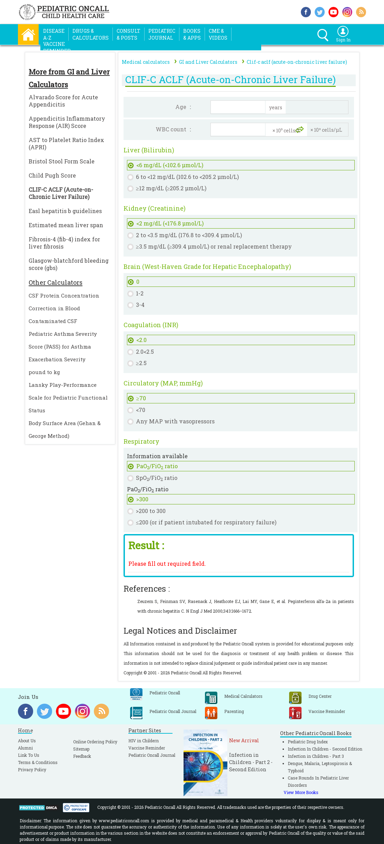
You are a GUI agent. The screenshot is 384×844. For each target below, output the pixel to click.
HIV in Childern (143, 740)
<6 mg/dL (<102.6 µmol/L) (169, 165)
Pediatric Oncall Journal (151, 755)
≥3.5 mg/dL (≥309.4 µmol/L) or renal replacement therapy (214, 246)
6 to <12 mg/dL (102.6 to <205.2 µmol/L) (187, 176)
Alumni (25, 748)
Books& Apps (192, 34)
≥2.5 (141, 362)
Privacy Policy (32, 769)
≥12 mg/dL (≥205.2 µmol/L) (171, 188)
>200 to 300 (151, 510)
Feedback (82, 756)
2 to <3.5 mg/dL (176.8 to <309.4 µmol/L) (189, 235)
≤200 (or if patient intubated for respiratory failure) (206, 522)
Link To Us (28, 755)
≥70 (141, 398)
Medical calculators (146, 62)
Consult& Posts (128, 34)
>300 (142, 499)
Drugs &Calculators (90, 34)
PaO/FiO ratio (157, 466)
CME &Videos (218, 34)
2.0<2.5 (145, 351)
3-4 (140, 304)
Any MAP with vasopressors (175, 421)
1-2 (140, 293)
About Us (27, 740)
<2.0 (141, 339)
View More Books (301, 792)
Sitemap (81, 749)
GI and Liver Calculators (208, 62)
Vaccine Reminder (146, 748)
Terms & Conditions (38, 762)
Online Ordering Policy (95, 741)
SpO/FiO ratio (156, 478)
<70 (140, 409)
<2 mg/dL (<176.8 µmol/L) (170, 223)
